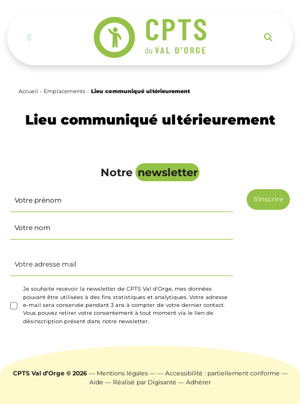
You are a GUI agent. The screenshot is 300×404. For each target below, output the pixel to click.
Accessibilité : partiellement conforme (222, 373)
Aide (96, 382)
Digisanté (162, 382)
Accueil (28, 91)
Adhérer (198, 382)
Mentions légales (122, 373)
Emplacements (64, 91)
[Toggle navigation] (29, 37)
